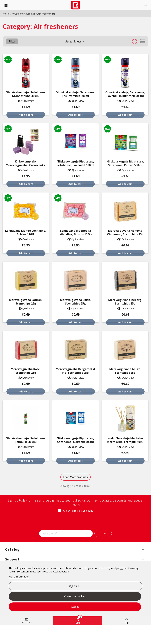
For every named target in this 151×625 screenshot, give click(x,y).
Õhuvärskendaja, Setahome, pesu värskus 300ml (75, 94)
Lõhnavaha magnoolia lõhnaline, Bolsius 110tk (75, 232)
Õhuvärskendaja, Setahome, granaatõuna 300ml (26, 94)
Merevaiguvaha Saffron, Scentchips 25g (26, 301)
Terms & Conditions (81, 510)
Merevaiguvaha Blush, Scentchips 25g (75, 301)
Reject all (73, 586)
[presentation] (75, 522)
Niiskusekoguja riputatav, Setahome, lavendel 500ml (75, 163)
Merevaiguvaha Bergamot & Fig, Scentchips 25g (75, 371)
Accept (75, 606)
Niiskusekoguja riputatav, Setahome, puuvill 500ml (125, 163)
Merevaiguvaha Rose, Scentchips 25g (26, 371)
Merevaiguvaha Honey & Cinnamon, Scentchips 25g (125, 232)
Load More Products (75, 477)
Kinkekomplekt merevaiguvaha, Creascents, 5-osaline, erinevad (26, 165)
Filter (12, 41)
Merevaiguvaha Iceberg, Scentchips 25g (125, 301)
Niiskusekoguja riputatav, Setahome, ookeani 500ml (75, 440)
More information (19, 576)
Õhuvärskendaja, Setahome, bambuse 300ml (26, 440)
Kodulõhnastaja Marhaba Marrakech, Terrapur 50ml (125, 440)
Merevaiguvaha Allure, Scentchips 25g (125, 371)
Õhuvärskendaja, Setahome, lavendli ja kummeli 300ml (125, 94)
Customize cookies (75, 596)
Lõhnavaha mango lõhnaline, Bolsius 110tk (25, 232)
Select (75, 41)
